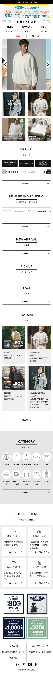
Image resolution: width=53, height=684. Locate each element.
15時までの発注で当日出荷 (26, 2)
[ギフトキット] (37, 604)
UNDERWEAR (26, 482)
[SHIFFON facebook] (35, 665)
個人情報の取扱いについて (13, 651)
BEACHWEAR (37, 482)
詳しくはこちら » (16, 552)
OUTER (16, 464)
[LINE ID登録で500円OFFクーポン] (37, 628)
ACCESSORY (6, 482)
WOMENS (27, 26)
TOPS (6, 464)
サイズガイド (13, 646)
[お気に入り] (9, 22)
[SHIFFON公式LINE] (30, 665)
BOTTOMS (26, 464)
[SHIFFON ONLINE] (26, 21)
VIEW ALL (26, 253)
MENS (10, 26)
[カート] (49, 22)
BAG (46, 464)
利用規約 (13, 657)
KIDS (43, 26)
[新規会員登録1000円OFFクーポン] (13, 628)
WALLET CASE (16, 482)
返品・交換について (40, 646)
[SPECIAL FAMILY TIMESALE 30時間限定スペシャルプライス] (13, 604)
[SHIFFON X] (23, 665)
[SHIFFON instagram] (18, 665)
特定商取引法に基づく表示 (40, 651)
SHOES (36, 464)
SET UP (47, 481)
